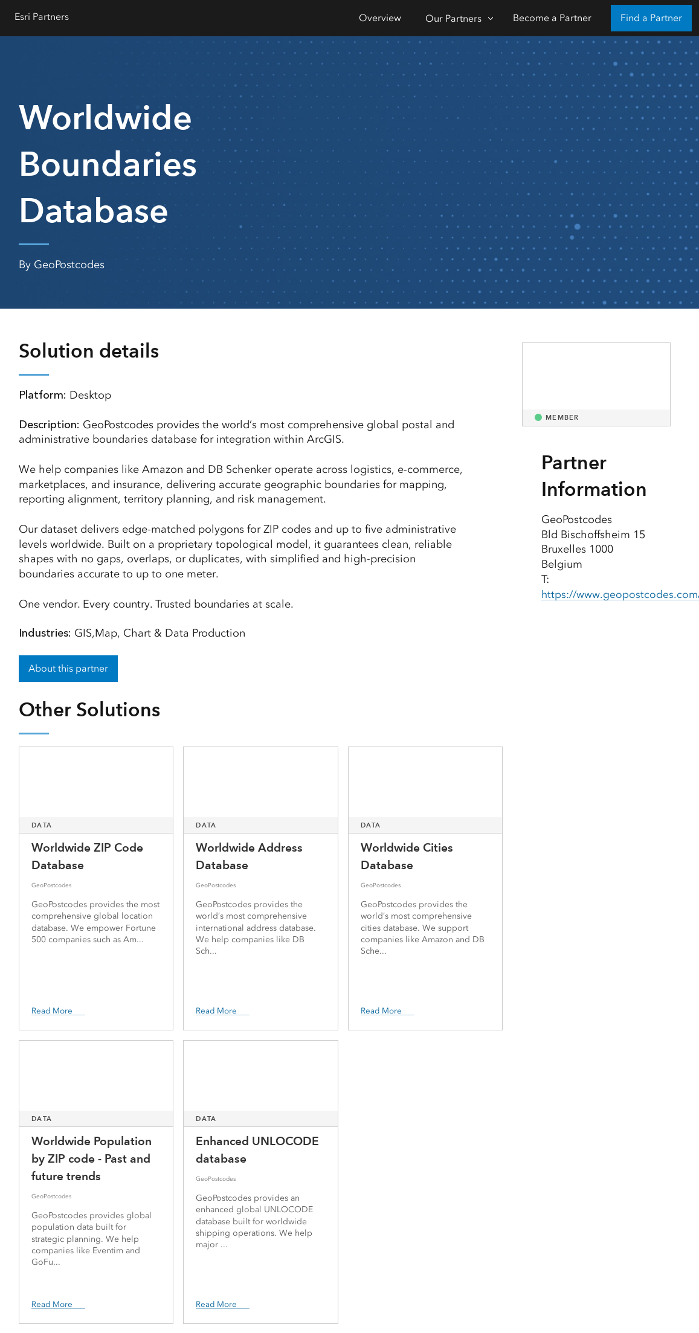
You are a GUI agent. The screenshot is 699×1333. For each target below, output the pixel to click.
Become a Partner (552, 18)
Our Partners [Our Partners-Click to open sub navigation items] (453, 18)
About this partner (68, 668)
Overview (380, 18)
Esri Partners (41, 16)
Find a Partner (651, 18)
